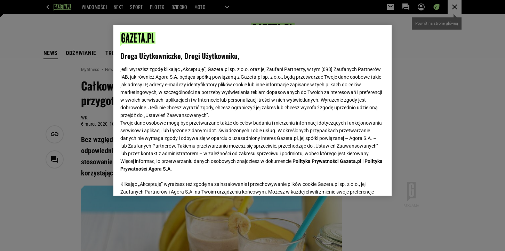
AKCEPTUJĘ (361, 182)
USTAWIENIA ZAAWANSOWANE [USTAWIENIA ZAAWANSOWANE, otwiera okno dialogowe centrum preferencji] (166, 182)
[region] (252, 110)
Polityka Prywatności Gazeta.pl (326, 161)
